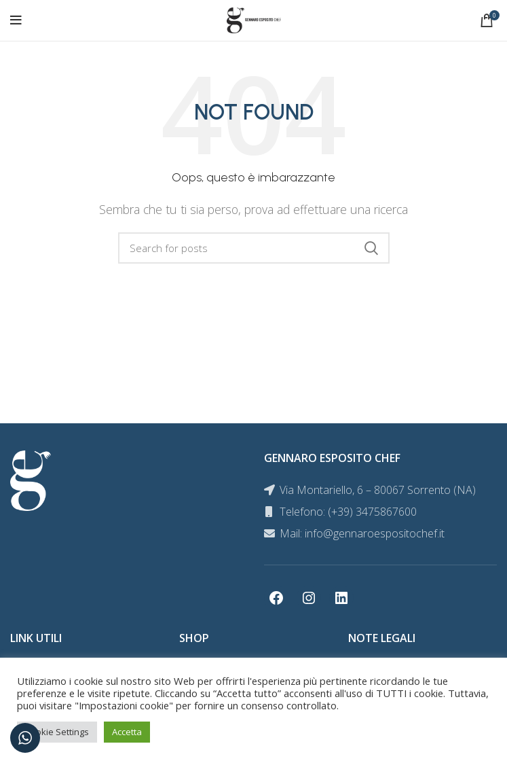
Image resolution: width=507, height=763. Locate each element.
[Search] (254, 248)
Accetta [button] (127, 732)
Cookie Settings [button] (57, 732)
